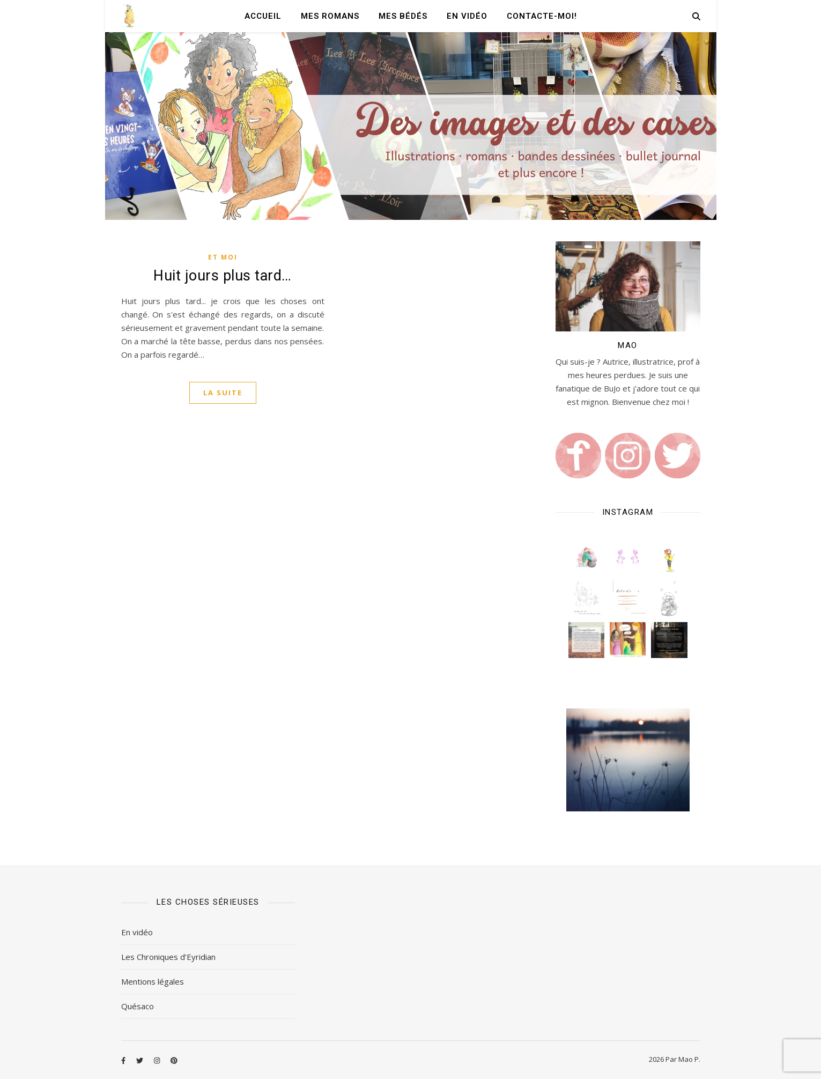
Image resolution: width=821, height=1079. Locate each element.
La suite (222, 392)
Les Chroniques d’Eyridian (168, 956)
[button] (586, 557)
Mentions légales (152, 981)
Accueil (263, 16)
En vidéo (467, 16)
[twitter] (140, 1060)
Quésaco (137, 1006)
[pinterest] (174, 1060)
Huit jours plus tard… (222, 275)
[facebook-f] (124, 1060)
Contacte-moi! (542, 16)
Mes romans (330, 16)
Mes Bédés (403, 16)
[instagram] (157, 1060)
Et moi (223, 257)
